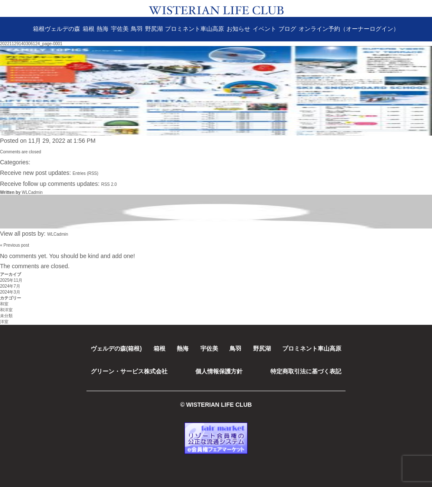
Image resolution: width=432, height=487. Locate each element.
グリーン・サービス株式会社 (129, 371)
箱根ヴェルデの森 (56, 28)
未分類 (6, 315)
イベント (264, 28)
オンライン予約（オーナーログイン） (349, 28)
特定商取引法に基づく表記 (305, 371)
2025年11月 (11, 280)
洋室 (4, 321)
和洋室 (6, 309)
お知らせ (238, 28)
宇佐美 (120, 28)
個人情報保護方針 (219, 371)
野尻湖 (154, 28)
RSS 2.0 (109, 184)
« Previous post (14, 245)
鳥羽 (137, 28)
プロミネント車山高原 (194, 28)
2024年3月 (10, 292)
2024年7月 (10, 286)
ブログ (287, 28)
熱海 (102, 28)
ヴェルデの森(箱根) (116, 348)
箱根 (88, 28)
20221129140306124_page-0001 (31, 43)
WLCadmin (32, 192)
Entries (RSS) (85, 173)
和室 (4, 304)
